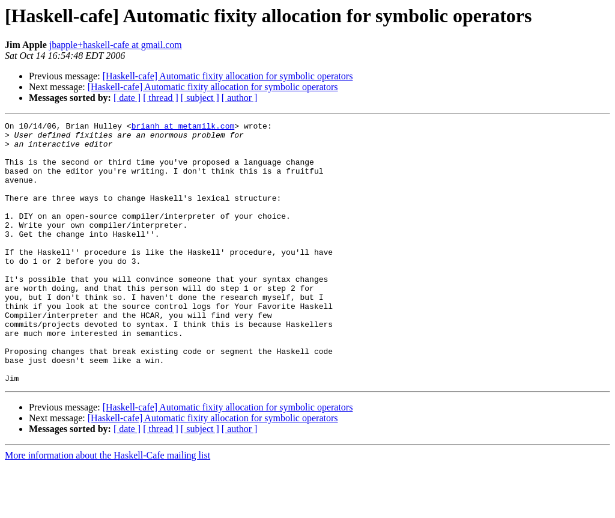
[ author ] (240, 98)
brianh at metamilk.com (183, 127)
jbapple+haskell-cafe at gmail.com (115, 45)
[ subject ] (200, 98)
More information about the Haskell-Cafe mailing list (107, 507)
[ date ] (127, 98)
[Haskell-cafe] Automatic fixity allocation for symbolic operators (228, 76)
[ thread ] (160, 98)
